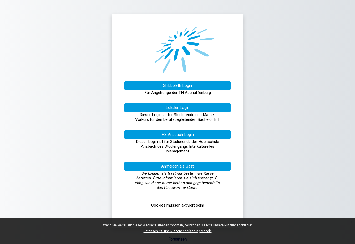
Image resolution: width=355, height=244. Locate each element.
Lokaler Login (177, 107)
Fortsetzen (178, 239)
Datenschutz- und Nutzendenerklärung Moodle (178, 231)
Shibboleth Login (177, 85)
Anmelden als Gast (177, 166)
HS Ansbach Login (177, 134)
